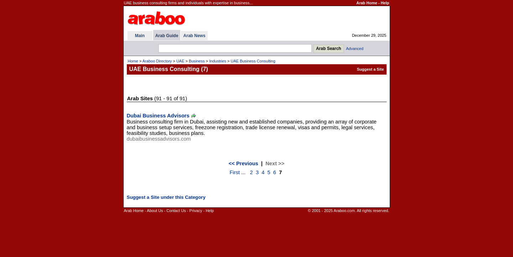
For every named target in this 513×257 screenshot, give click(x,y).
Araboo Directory (157, 61)
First (235, 172)
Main (140, 35)
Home (133, 61)
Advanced (354, 48)
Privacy (196, 210)
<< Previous (243, 163)
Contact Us (176, 210)
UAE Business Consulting (252, 61)
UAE (180, 61)
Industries (217, 61)
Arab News (194, 35)
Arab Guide (166, 35)
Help (385, 3)
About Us (155, 210)
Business (197, 61)
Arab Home (366, 3)
